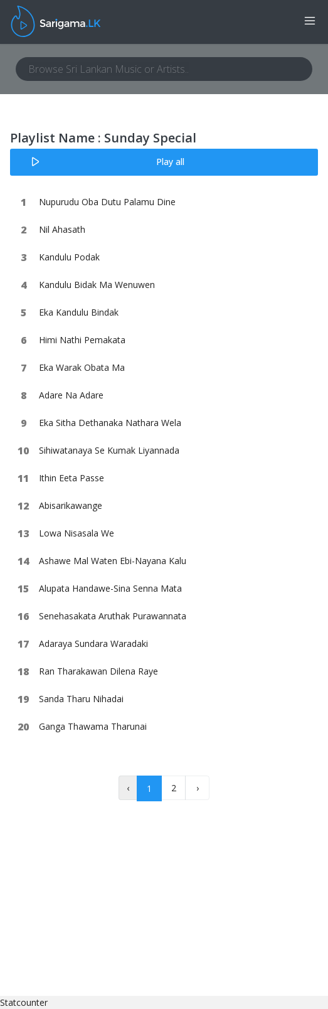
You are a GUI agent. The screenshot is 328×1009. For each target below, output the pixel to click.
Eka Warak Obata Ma (82, 367)
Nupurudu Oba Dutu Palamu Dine (107, 202)
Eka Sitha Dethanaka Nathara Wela (110, 423)
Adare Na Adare (71, 395)
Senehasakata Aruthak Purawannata (112, 616)
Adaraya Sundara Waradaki (93, 643)
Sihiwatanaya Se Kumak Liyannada (109, 450)
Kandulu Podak (69, 257)
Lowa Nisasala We (76, 533)
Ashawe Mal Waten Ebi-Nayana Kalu (112, 561)
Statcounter (24, 1002)
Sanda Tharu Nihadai (81, 699)
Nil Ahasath (62, 229)
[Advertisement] (104, 917)
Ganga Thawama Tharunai (93, 726)
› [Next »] (197, 788)
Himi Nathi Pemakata (82, 340)
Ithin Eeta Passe (71, 478)
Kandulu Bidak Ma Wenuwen (97, 285)
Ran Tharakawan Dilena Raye (98, 671)
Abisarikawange (70, 505)
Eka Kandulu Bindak (79, 312)
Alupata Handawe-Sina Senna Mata (110, 588)
